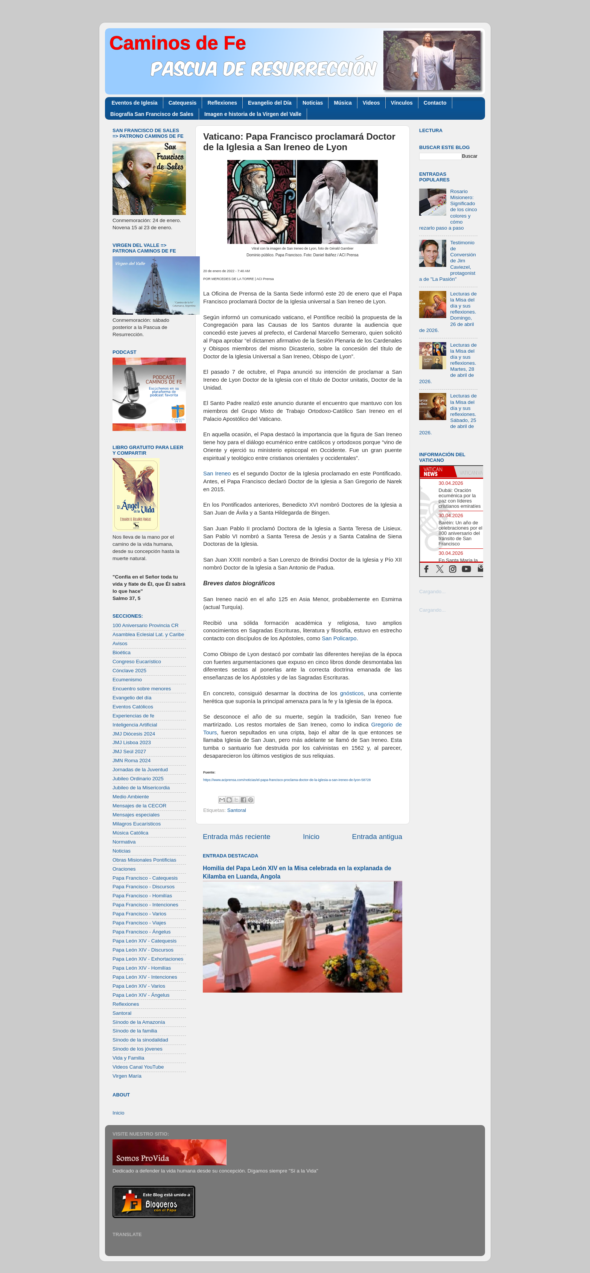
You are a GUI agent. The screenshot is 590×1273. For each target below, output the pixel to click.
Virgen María (127, 1076)
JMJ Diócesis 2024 (134, 734)
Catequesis (183, 103)
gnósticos (352, 693)
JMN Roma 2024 (132, 760)
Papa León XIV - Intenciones (145, 977)
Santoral (236, 810)
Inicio (311, 837)
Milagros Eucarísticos (137, 824)
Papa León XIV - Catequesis (144, 941)
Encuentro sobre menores (142, 688)
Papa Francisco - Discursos (144, 886)
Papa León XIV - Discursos (143, 950)
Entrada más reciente (237, 837)
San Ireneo (217, 474)
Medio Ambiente (131, 796)
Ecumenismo (127, 679)
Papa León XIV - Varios (139, 986)
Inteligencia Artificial (135, 725)
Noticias (313, 103)
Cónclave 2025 (129, 670)
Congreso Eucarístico (137, 661)
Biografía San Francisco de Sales (151, 114)
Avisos (120, 643)
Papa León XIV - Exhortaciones (148, 959)
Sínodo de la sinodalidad (140, 1040)
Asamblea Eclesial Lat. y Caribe (148, 634)
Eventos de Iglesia (135, 103)
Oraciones (124, 869)
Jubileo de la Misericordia (141, 787)
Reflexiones (222, 103)
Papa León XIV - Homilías (142, 968)
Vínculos (402, 103)
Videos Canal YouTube (138, 1067)
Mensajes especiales (136, 815)
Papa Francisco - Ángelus (142, 932)
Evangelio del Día (270, 103)
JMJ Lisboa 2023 (132, 742)
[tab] (437, 471)
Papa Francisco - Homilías (142, 895)
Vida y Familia (128, 1058)
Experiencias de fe (133, 716)
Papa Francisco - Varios (139, 914)
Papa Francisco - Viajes (139, 923)
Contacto (435, 103)
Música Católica (130, 833)
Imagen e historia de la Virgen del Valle (252, 114)
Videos (371, 103)
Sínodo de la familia (135, 1031)
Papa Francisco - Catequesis (145, 878)
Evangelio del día (132, 697)
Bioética (122, 652)
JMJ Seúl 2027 (129, 751)
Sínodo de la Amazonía (139, 1022)
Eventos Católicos (133, 707)
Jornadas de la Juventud (140, 769)
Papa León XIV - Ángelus (141, 995)
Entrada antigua (377, 837)
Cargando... (432, 591)
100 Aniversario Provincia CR (146, 625)
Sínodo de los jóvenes (138, 1049)
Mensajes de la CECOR (139, 806)
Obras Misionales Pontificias (144, 860)
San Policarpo (339, 638)
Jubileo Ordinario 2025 (138, 778)
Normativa (124, 842)
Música (342, 103)
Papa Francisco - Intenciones (145, 905)
